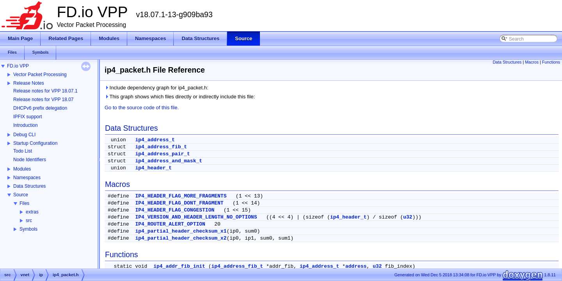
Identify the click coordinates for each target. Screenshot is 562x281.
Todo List (22, 151)
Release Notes (28, 83)
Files (24, 203)
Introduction (25, 125)
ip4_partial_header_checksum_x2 (180, 238)
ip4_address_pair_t (162, 154)
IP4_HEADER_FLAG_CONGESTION (174, 210)
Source (20, 194)
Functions (551, 62)
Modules (22, 169)
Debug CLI (24, 134)
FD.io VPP (18, 66)
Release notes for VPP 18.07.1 (45, 91)
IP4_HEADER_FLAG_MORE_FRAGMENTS (180, 196)
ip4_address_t (154, 140)
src (29, 220)
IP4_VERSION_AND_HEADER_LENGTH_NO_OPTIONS (196, 217)
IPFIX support (27, 116)
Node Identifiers (29, 159)
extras (32, 212)
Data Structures (29, 186)
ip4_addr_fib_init (179, 266)
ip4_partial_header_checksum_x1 (180, 231)
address (356, 266)
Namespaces (27, 177)
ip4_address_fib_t (161, 147)
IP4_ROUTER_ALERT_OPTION (170, 224)
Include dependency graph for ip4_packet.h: (156, 88)
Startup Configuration (35, 143)
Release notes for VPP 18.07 (43, 99)
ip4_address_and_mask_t (168, 161)
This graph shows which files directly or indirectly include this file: (180, 97)
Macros (532, 62)
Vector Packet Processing (40, 74)
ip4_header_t (153, 168)
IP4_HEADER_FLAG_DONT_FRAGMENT (179, 203)
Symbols (28, 229)
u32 (407, 217)
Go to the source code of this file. (142, 107)
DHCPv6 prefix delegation (40, 108)
